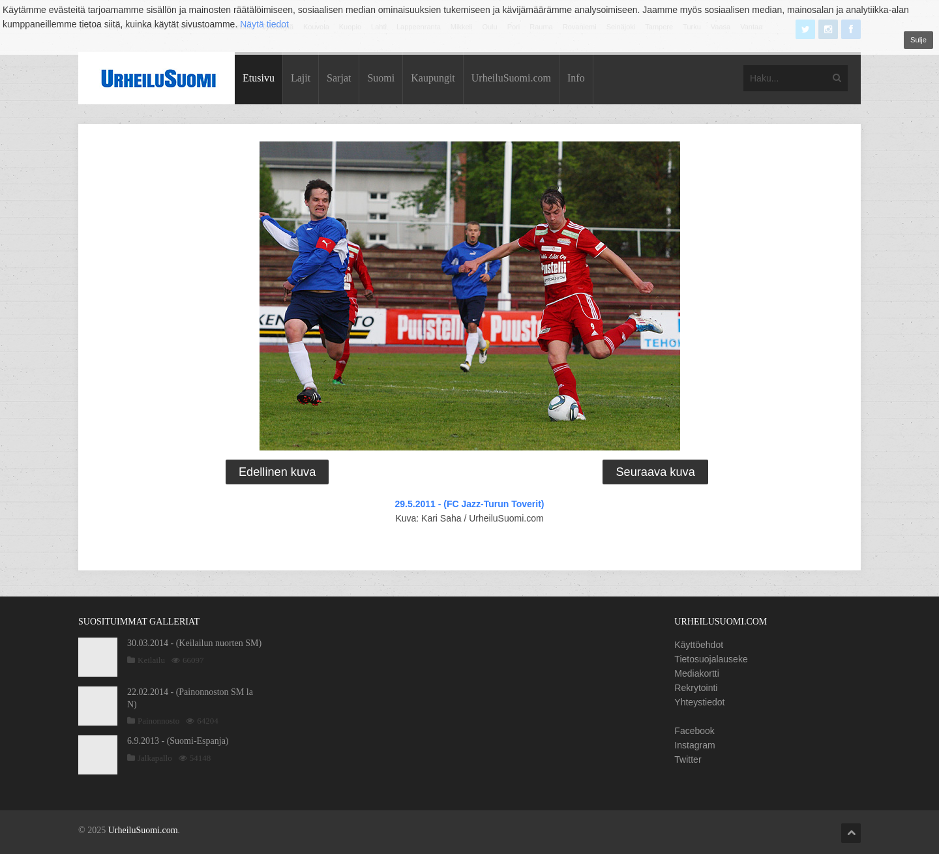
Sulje (918, 40)
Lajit (300, 77)
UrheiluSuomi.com (511, 77)
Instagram (694, 745)
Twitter (687, 759)
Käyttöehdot (698, 645)
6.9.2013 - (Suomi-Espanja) (178, 741)
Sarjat (339, 77)
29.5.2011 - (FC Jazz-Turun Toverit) (469, 504)
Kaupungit (433, 77)
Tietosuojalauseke (710, 659)
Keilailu (151, 660)
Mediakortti (696, 673)
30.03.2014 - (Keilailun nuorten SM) (194, 643)
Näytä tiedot (264, 24)
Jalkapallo (155, 758)
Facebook (694, 731)
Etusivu (259, 77)
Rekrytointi (695, 688)
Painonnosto (158, 721)
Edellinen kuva (277, 472)
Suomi (381, 77)
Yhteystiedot (699, 702)
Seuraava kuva (655, 472)
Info (576, 77)
